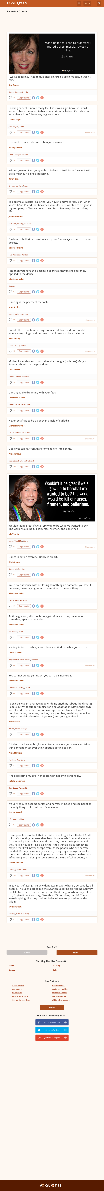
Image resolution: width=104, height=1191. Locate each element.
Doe (18, 760)
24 (14, 191)
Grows (25, 186)
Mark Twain (17, 989)
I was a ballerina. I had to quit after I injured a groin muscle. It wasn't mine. (50, 78)
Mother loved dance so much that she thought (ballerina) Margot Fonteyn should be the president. (47, 363)
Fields (27, 433)
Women (34, 659)
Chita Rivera (14, 369)
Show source (90, 132)
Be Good (27, 223)
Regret (15, 126)
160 (14, 466)
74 (14, 410)
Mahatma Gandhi (59, 993)
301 (14, 438)
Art (16, 569)
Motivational (29, 461)
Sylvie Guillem (15, 652)
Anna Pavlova (15, 454)
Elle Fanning (14, 338)
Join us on (52, 1022)
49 (14, 320)
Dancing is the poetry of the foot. (28, 302)
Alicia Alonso (15, 562)
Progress (23, 600)
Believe (11, 728)
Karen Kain (14, 179)
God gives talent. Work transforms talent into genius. (40, 448)
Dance (11, 92)
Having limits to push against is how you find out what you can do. (48, 647)
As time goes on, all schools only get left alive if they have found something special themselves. (46, 618)
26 (14, 132)
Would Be (18, 541)
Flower (11, 433)
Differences (19, 433)
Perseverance (25, 659)
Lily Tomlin (14, 534)
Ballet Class (19, 314)
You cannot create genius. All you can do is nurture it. (40, 675)
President (25, 376)
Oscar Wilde (17, 993)
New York (12, 223)
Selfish (21, 819)
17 (14, 637)
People (24, 869)
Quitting (25, 92)
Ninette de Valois (16, 279)
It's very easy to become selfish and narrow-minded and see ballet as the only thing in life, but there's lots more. (50, 805)
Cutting (26, 914)
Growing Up (13, 186)
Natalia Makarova (17, 781)
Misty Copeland (16, 862)
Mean (17, 728)
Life (21, 461)
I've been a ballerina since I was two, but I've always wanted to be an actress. (50, 241)
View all (52, 1008)
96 (14, 575)
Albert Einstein (18, 985)
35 (14, 547)
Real (10, 788)
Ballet (17, 600)
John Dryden (14, 307)
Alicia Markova (15, 753)
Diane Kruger (15, 119)
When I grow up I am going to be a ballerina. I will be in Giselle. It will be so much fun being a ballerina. (49, 172)
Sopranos (12, 286)
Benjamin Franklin (59, 989)
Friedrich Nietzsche (20, 996)
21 (14, 292)
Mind (11, 154)
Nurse (11, 541)
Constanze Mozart (17, 397)
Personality (23, 788)
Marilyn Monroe (59, 996)
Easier (23, 760)
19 (14, 606)
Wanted (25, 154)
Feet (26, 314)
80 (14, 665)
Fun (20, 186)
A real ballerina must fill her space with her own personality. (45, 775)
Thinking (12, 760)
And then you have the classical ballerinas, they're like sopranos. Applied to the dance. (47, 272)
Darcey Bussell (15, 812)
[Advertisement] (52, 22)
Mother (18, 376)
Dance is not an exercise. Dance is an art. (33, 556)
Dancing (18, 92)
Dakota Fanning (16, 248)
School (14, 631)
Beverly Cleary (15, 147)
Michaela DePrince (17, 425)
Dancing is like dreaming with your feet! (32, 392)
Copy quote (24, 98)
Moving (20, 223)
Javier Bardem (15, 906)
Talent (21, 126)
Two (10, 255)
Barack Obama (58, 985)
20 (14, 793)
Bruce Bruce (14, 721)
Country (12, 914)
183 (14, 875)
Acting (17, 345)
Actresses (17, 255)
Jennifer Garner (16, 216)
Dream (11, 345)
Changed (17, 154)
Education (13, 687)
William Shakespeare (60, 1000)
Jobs (10, 126)
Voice (19, 869)
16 (14, 351)
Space (15, 788)
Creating (21, 687)
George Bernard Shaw (21, 1000)
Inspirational (14, 461)
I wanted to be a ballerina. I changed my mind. (36, 142)
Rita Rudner (14, 85)
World (23, 345)
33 (14, 693)
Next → (77, 952)
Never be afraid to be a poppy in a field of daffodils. (39, 420)
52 (14, 98)
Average (24, 728)
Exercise (21, 569)
